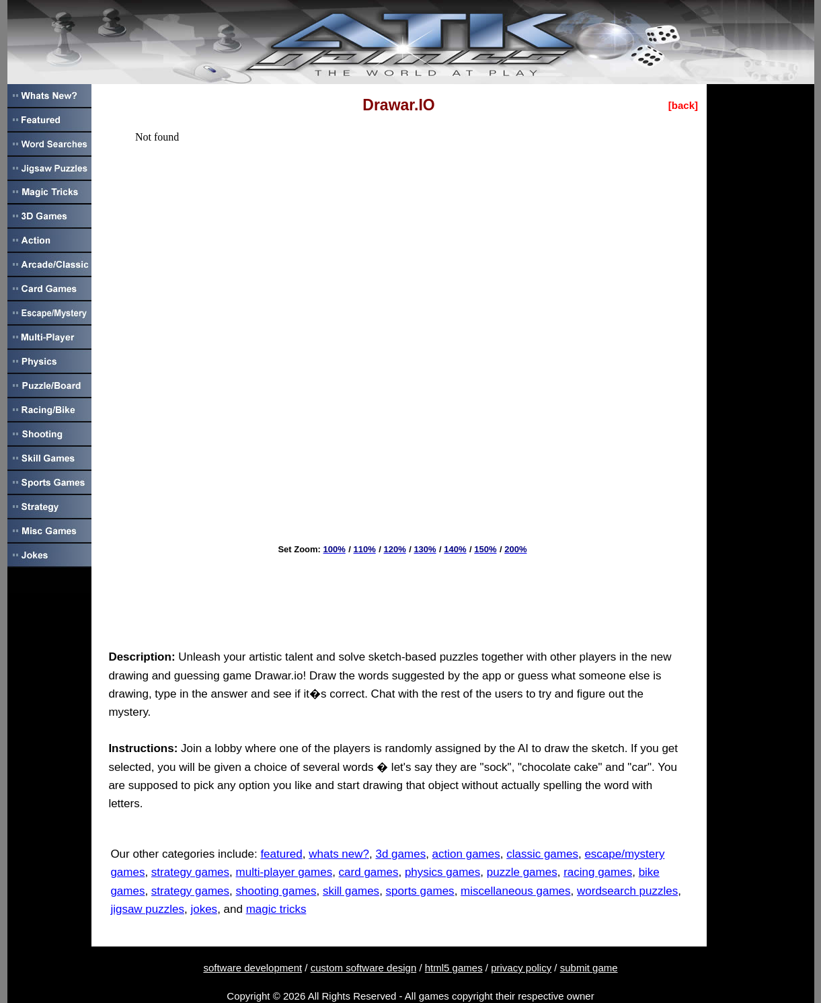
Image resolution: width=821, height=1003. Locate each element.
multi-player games (284, 872)
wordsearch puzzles (627, 891)
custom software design (364, 967)
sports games (420, 891)
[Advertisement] (398, 597)
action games (466, 854)
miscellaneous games (515, 891)
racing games (597, 872)
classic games (542, 854)
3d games (400, 854)
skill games (351, 891)
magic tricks (276, 909)
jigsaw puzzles (147, 909)
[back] (683, 105)
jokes (203, 909)
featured (281, 854)
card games (369, 872)
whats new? (339, 854)
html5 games (454, 967)
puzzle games (522, 872)
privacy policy (521, 967)
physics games (442, 872)
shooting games (276, 891)
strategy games (190, 872)
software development (252, 967)
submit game (589, 967)
